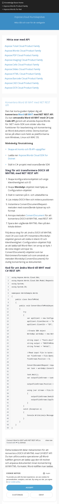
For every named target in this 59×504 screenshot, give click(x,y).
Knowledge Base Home (12, 2)
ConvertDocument (35, 215)
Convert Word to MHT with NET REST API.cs (24, 440)
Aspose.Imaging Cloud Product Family (24, 59)
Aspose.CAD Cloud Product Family (22, 83)
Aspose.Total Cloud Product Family (22, 46)
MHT (30, 114)
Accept (29, 488)
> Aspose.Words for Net (12, 9)
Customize (17, 495)
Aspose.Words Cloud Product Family (23, 50)
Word (21, 114)
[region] (29, 354)
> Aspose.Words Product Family (15, 6)
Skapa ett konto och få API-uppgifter (26, 149)
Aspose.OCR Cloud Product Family (22, 87)
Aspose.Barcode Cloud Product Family (24, 78)
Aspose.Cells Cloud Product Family (22, 64)
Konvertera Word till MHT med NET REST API (27, 104)
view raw (48, 440)
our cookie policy (14, 482)
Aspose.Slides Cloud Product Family (22, 69)
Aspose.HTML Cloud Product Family (23, 73)
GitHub (23, 442)
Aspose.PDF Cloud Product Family (21, 55)
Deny (41, 495)
